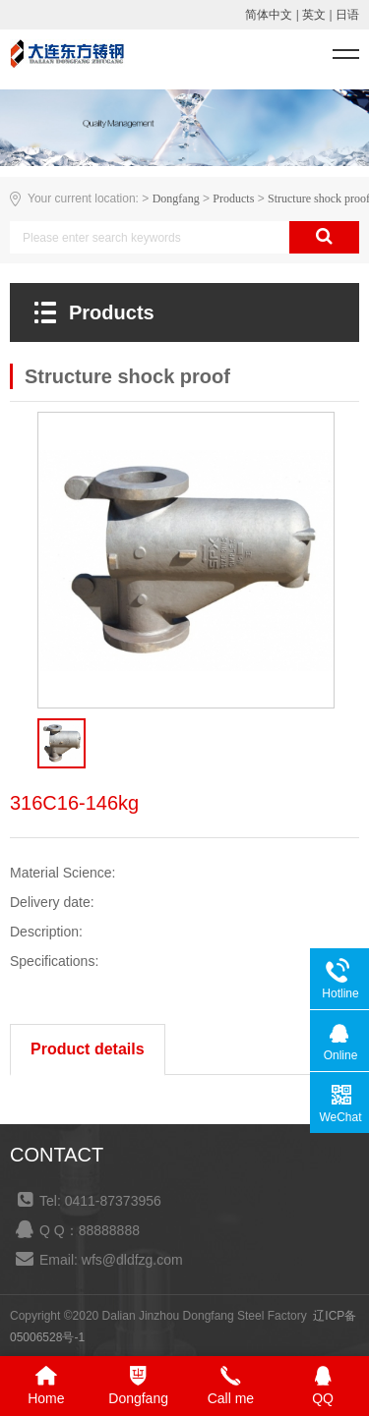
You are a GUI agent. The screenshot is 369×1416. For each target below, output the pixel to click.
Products (233, 198)
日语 (347, 15)
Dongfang (176, 198)
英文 (314, 15)
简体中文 (268, 15)
